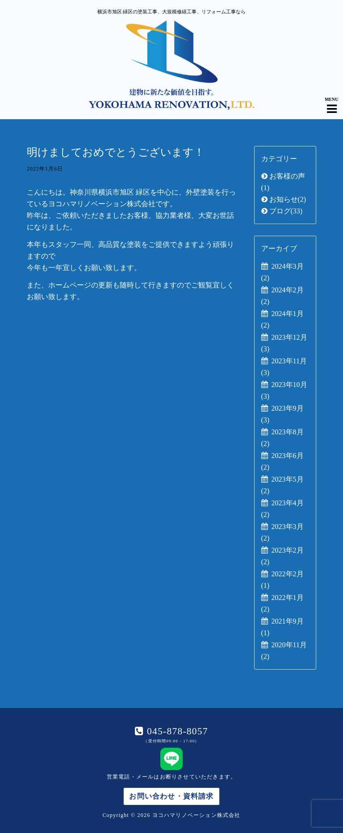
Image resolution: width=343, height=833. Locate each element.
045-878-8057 (176, 731)
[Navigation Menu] (332, 101)
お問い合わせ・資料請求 (171, 796)
